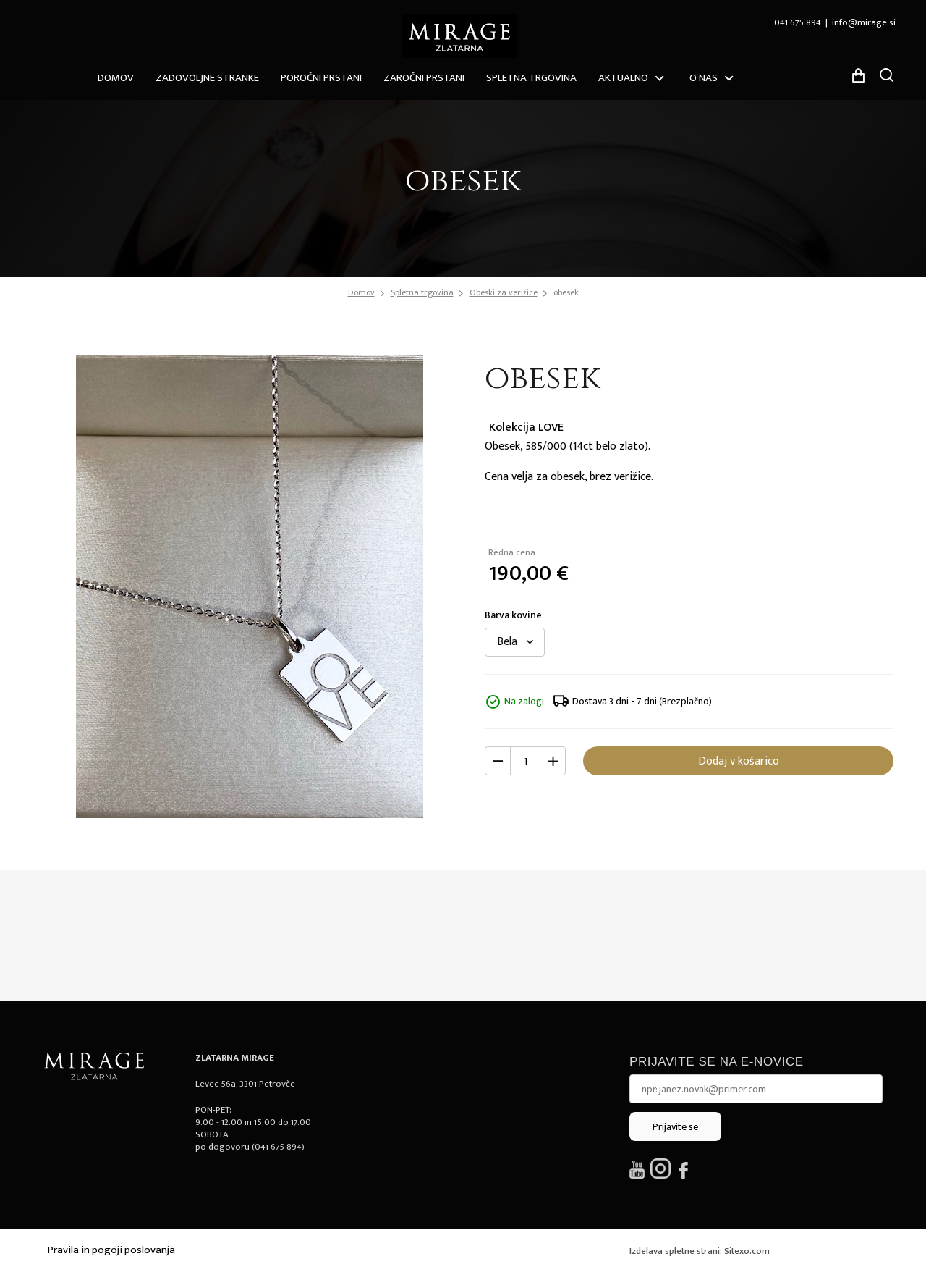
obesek (566, 292)
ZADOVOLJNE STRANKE (207, 78)
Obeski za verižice (504, 292)
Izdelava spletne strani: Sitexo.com (699, 1251)
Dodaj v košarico (738, 761)
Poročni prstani (321, 78)
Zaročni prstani (423, 78)
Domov (116, 78)
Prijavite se (675, 1127)
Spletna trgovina (531, 78)
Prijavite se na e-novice (716, 1062)
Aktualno (623, 78)
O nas (703, 78)
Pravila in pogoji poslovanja (111, 1250)
